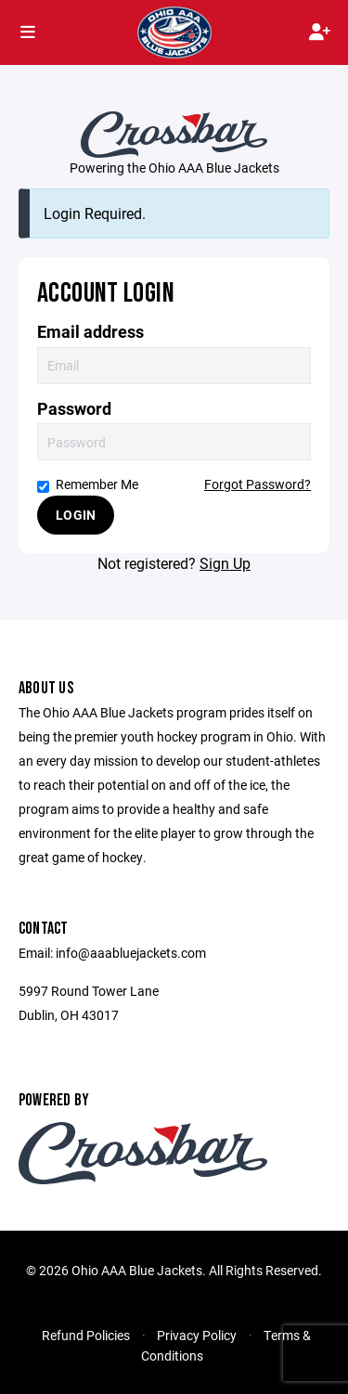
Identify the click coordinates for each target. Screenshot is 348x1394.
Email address (90, 331)
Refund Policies (86, 1335)
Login (76, 514)
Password (74, 408)
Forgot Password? (257, 484)
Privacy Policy (197, 1335)
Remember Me (87, 484)
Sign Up (225, 563)
